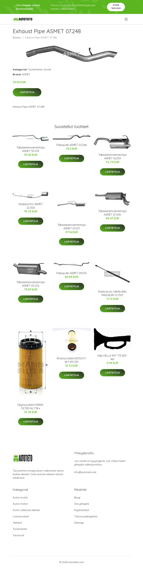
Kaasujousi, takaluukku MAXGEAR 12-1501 (112, 293)
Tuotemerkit (35, 69)
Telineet (17, 522)
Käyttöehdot (81, 510)
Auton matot (20, 503)
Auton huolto (20, 497)
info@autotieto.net (85, 472)
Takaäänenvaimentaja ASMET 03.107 (71, 226)
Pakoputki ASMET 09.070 (71, 273)
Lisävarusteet (21, 516)
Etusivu (17, 37)
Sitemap (79, 522)
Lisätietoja (27, 92)
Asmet (47, 69)
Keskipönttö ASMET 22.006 (31, 205)
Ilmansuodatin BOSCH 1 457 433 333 (71, 360)
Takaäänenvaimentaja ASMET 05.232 (31, 283)
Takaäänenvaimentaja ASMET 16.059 (112, 156)
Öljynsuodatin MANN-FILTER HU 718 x (30, 406)
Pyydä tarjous (116, 7)
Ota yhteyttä (81, 503)
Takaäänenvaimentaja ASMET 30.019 (31, 149)
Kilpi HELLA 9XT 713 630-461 (112, 357)
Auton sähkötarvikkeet (26, 510)
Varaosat (18, 535)
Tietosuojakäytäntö (85, 516)
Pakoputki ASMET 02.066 (71, 145)
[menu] (126, 19)
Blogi (77, 497)
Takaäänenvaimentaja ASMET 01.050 (112, 212)
